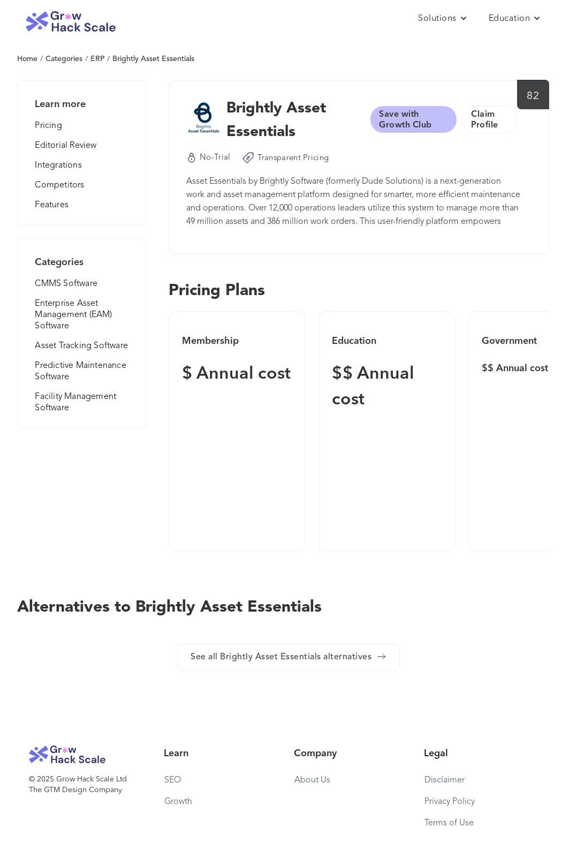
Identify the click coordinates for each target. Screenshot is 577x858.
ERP (97, 59)
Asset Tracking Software (81, 346)
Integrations (58, 165)
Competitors (59, 185)
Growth (178, 801)
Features (52, 205)
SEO (172, 780)
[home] (71, 21)
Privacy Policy (449, 801)
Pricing (48, 126)
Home (27, 59)
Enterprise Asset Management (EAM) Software (73, 314)
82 (533, 96)
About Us (312, 780)
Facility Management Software (75, 402)
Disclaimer (444, 780)
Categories (63, 59)
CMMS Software (66, 284)
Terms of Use (449, 823)
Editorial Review (65, 145)
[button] (442, 19)
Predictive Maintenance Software (80, 371)
